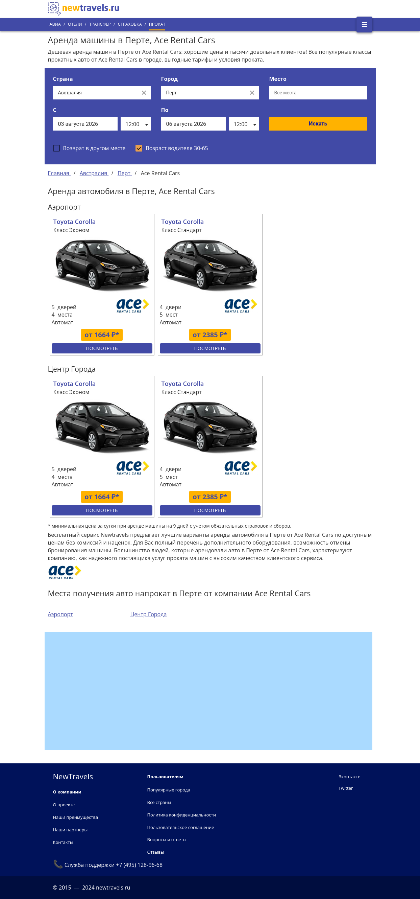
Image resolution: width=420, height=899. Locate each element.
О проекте (64, 805)
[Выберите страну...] (95, 92)
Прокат (157, 24)
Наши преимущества (75, 817)
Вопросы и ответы (167, 839)
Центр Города (148, 614)
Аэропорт (60, 614)
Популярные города (168, 790)
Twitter (346, 788)
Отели (75, 24)
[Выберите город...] (203, 92)
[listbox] (136, 124)
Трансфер (100, 24)
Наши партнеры (70, 830)
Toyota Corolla (74, 221)
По (164, 110)
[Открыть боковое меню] (364, 24)
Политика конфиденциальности (181, 815)
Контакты (63, 842)
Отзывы (155, 852)
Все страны (159, 802)
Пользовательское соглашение (180, 827)
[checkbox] (89, 148)
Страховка (130, 24)
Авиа (55, 24)
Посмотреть (102, 348)
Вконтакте (350, 777)
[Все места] (318, 92)
